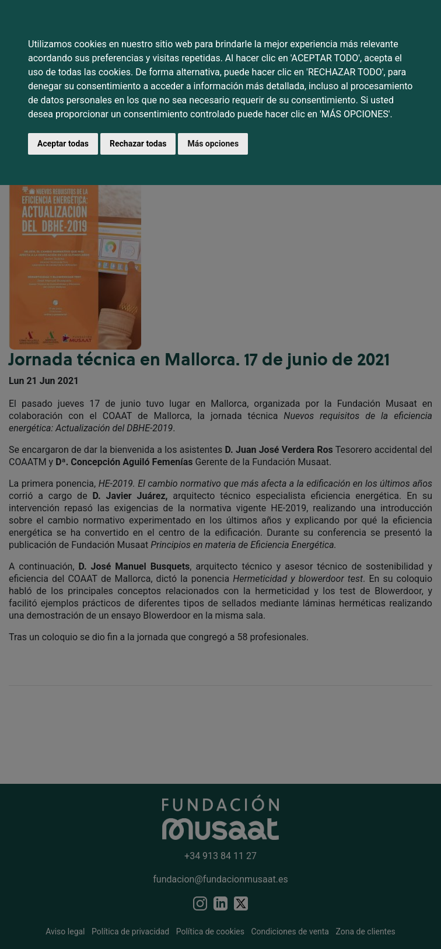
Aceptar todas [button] (63, 143)
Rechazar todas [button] (138, 143)
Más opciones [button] (213, 143)
